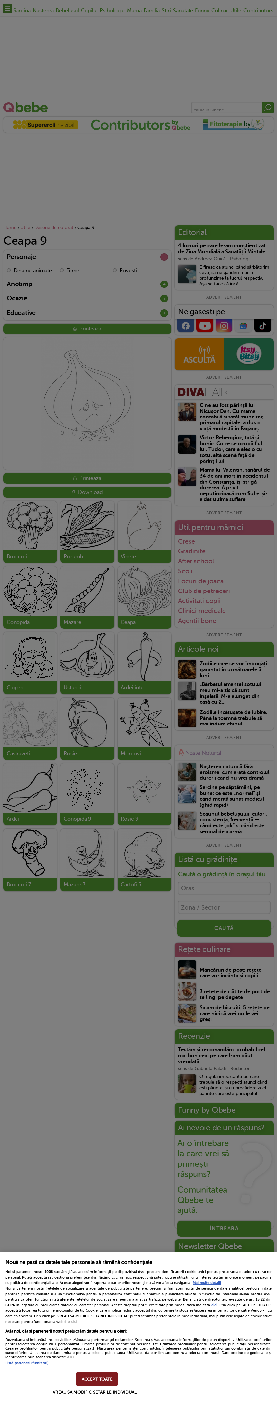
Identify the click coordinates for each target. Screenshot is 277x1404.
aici (214, 1305)
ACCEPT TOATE (97, 1379)
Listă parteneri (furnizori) (26, 1363)
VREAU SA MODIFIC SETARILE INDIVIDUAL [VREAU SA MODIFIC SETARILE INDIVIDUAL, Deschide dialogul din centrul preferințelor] (95, 1392)
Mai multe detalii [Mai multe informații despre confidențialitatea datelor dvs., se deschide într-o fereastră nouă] (207, 1283)
